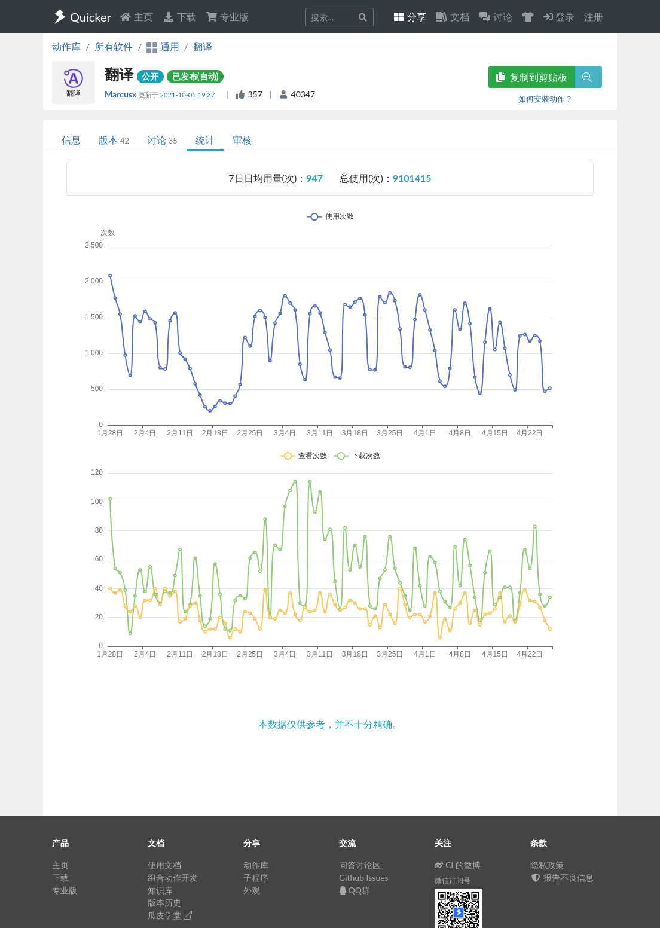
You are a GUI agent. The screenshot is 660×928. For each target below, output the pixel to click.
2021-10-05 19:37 (188, 95)
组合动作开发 (173, 877)
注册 (593, 16)
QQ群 (354, 890)
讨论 (162, 139)
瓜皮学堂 (170, 915)
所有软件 (113, 46)
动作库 (66, 46)
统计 (205, 139)
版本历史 (164, 903)
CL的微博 (458, 865)
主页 (136, 16)
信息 (71, 139)
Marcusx (122, 94)
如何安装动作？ (545, 98)
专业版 (227, 16)
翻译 (202, 46)
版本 (114, 139)
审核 (242, 139)
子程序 (255, 877)
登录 (559, 16)
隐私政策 (547, 865)
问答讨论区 (360, 865)
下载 (179, 16)
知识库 (160, 890)
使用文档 (164, 865)
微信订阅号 (452, 880)
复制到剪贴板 (531, 77)
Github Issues (364, 877)
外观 (251, 890)
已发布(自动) (195, 76)
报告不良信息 (562, 877)
